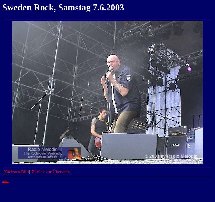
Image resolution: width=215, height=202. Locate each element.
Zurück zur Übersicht (51, 171)
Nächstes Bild (16, 171)
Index (5, 181)
